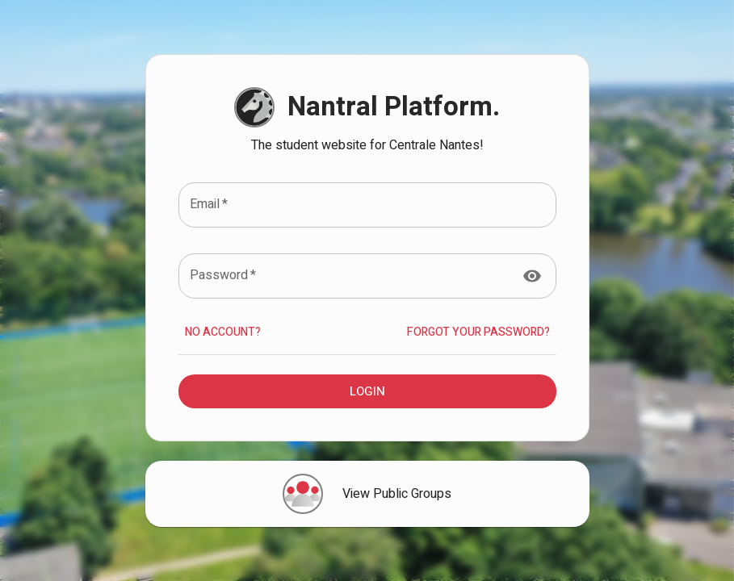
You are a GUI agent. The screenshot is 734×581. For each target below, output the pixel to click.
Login (367, 391)
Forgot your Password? (478, 333)
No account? (222, 333)
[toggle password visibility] (532, 276)
